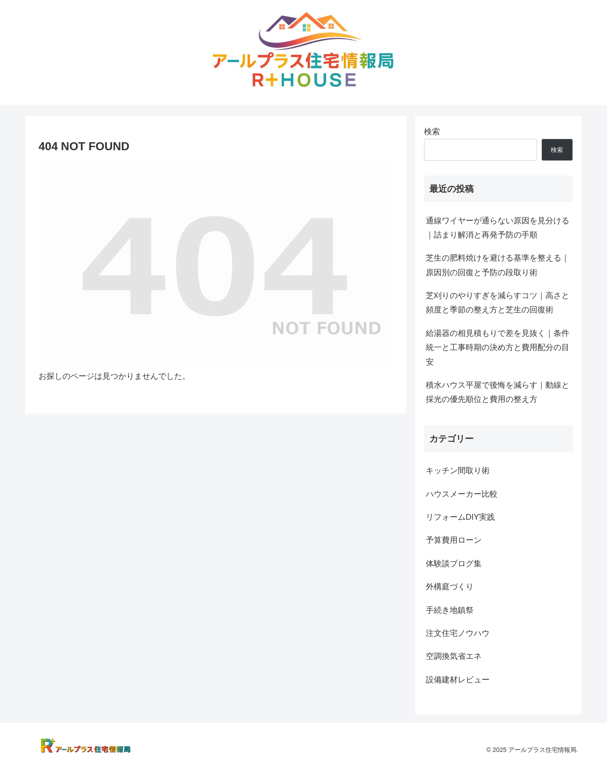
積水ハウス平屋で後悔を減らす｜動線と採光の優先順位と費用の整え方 (497, 392)
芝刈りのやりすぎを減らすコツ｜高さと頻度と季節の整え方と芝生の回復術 (497, 302)
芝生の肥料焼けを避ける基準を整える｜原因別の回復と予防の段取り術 (497, 264)
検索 (432, 131)
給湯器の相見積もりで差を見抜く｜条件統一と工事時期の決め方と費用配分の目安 (497, 347)
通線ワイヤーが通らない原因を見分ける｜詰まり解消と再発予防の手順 (497, 227)
